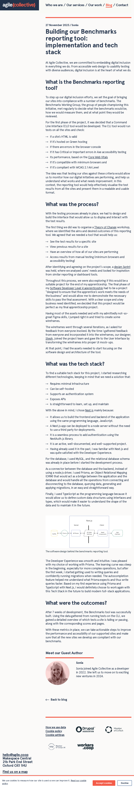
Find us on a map (15, 772)
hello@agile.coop (16, 755)
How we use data (56, 727)
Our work (95, 5)
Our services (75, 5)
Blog (109, 5)
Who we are (54, 5)
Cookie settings (55, 734)
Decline (125, 783)
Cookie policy (54, 731)
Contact (122, 5)
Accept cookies (104, 783)
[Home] (19, 5)
